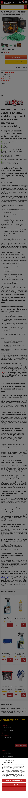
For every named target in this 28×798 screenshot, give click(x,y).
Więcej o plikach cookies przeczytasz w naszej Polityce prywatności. (13, 776)
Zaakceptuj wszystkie (14, 789)
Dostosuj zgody (14, 785)
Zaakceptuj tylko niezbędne (14, 780)
